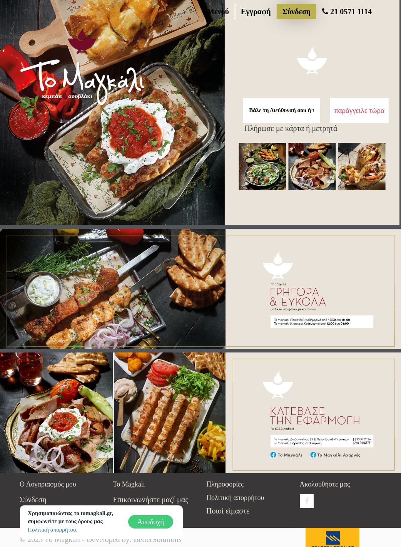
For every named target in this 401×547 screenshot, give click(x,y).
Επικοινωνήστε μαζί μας (151, 499)
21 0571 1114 (347, 11)
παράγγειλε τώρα (359, 110)
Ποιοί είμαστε (227, 511)
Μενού (218, 11)
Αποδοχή (150, 522)
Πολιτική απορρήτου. (52, 530)
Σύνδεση (296, 11)
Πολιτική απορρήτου (235, 498)
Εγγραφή (256, 11)
